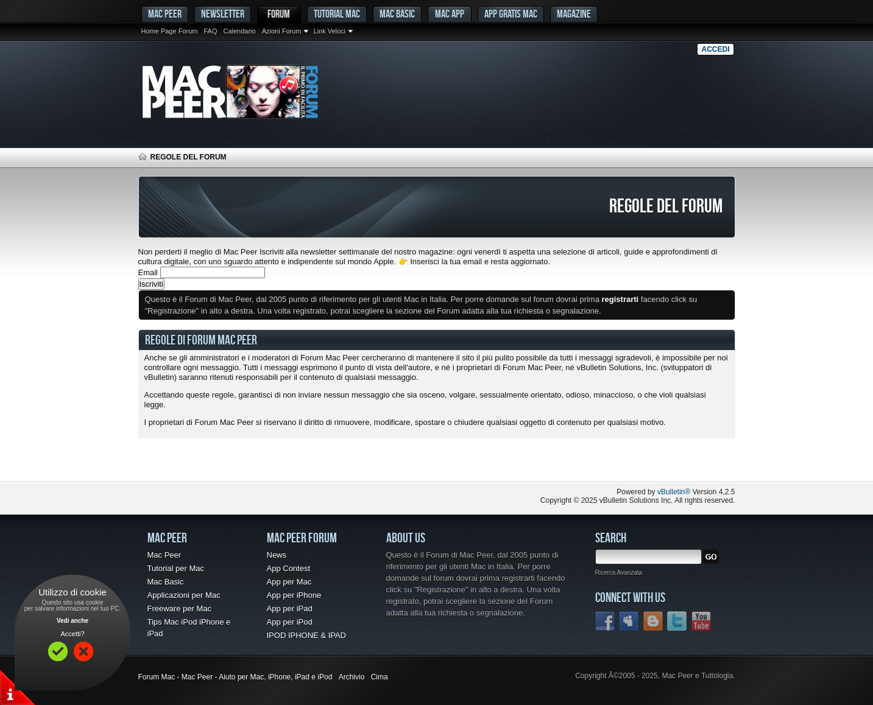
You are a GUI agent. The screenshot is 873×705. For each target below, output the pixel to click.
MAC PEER (165, 13)
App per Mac (289, 581)
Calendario (239, 31)
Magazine (574, 13)
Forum (278, 13)
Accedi (715, 49)
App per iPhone (294, 595)
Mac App (449, 13)
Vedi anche (72, 620)
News (277, 554)
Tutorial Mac (337, 13)
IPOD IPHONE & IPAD (307, 635)
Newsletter (222, 13)
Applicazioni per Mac (184, 595)
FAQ (210, 31)
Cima (379, 677)
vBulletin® (673, 492)
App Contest (289, 568)
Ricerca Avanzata (619, 572)
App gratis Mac (510, 13)
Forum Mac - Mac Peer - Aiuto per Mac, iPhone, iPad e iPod (235, 677)
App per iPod (290, 621)
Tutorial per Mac (175, 568)
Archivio (352, 677)
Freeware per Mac (179, 608)
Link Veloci (329, 31)
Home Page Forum (169, 31)
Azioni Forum (282, 31)
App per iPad (290, 608)
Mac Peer (164, 554)
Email (148, 272)
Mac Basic (397, 13)
